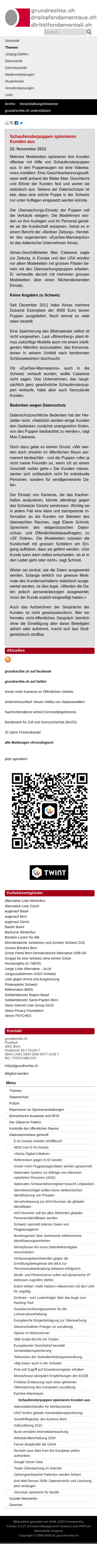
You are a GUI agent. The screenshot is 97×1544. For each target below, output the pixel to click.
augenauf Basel (16, 911)
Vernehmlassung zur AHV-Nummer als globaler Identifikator (49, 1204)
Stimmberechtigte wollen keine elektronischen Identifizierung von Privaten (48, 1192)
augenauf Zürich (17, 922)
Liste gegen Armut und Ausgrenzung (32, 979)
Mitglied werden (16, 1073)
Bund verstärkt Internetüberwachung (41, 1432)
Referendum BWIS (19, 989)
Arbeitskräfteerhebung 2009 (34, 1438)
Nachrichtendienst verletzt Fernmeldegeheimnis (40, 712)
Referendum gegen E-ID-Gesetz (38, 1160)
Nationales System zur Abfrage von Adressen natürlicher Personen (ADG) (48, 1175)
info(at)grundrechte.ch (21, 1066)
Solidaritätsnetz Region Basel (27, 995)
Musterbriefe (14, 81)
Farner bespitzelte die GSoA (35, 1444)
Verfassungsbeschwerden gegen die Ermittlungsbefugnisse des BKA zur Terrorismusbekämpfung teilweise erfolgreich (47, 1263)
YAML (52, 1521)
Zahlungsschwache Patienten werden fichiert (47, 1474)
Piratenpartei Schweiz (21, 984)
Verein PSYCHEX (18, 1016)
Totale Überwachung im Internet (38, 1468)
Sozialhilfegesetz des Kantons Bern (40, 1419)
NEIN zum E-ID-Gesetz (31, 1147)
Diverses (15, 1505)
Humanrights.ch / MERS (23, 963)
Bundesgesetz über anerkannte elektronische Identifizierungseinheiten (48, 1238)
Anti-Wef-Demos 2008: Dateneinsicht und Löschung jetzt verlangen (52, 1483)
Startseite (12, 41)
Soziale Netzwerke (23, 1498)
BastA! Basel (14, 927)
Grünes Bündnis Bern (21, 948)
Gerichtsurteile (16, 68)
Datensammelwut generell (28, 1135)
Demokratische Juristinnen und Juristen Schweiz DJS (45, 943)
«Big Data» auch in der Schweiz (38, 1363)
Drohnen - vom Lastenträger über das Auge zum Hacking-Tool (50, 1300)
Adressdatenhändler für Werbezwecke (42, 1406)
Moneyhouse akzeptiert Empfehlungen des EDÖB (51, 1376)
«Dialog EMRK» (17, 54)
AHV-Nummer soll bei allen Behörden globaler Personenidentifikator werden (48, 1215)
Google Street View (28, 1462)
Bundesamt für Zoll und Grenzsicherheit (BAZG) (41, 722)
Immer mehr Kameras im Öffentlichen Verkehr (39, 692)
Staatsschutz (19, 1097)
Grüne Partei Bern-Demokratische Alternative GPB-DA (45, 953)
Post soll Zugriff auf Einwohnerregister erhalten (49, 1369)
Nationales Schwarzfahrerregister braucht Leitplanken (54, 1184)
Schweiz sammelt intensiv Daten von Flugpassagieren (41, 1226)
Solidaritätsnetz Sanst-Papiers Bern (31, 1000)
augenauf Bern (16, 916)
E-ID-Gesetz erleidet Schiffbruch (38, 1141)
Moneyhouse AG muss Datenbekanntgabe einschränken (45, 1249)
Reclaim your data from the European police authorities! (47, 1453)
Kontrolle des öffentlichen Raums (34, 1128)
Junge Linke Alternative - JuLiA (28, 969)
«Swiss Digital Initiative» (32, 1154)
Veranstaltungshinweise (39, 104)
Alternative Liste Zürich (22, 906)
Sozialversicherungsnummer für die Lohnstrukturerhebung (40, 1311)
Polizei (14, 1103)
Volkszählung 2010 (28, 1425)
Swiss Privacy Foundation (24, 1011)
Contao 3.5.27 (16, 1526)
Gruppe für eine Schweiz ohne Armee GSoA (38, 958)
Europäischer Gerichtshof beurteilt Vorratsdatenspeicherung (39, 1348)
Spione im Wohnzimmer (31, 1333)
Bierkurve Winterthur (20, 932)
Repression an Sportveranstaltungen (36, 1110)
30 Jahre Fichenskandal (23, 732)
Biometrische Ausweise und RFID (34, 1116)
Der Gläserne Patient (25, 1122)
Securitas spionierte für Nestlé (36, 1492)
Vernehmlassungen (19, 88)
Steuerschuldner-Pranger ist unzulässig (43, 1327)
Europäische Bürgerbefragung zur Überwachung (50, 1320)
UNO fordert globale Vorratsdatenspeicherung (48, 1413)
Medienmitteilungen (19, 74)
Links (9, 95)
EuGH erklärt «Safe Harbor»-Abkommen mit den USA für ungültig (54, 1288)
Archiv (10, 104)
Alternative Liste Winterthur (25, 901)
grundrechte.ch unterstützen (28, 111)
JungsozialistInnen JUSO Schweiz (30, 974)
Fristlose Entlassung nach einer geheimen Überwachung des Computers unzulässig (45, 1384)
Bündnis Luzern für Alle (22, 937)
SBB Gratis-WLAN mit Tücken (36, 1339)
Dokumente (13, 61)
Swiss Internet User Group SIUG (29, 1005)
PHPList (84, 1526)
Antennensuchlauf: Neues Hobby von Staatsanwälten (45, 702)
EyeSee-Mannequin (28, 1393)
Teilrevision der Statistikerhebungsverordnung (48, 1357)
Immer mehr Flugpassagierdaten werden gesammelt (53, 1166)
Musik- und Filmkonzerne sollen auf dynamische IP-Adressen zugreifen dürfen (52, 1277)
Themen (11, 47)
